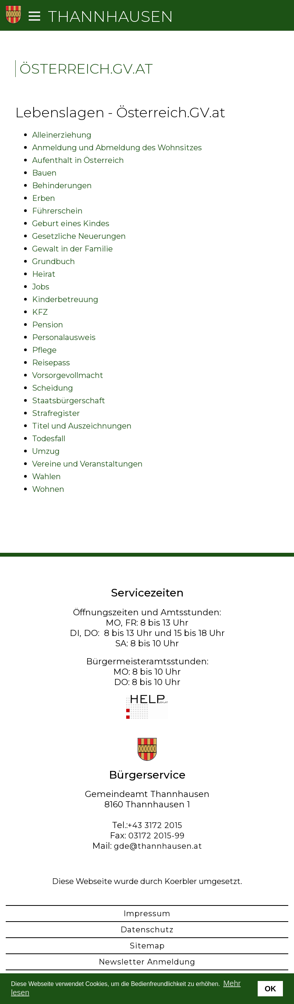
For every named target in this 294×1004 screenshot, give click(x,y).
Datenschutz (147, 929)
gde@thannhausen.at (158, 846)
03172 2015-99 (156, 835)
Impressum (147, 913)
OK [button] (270, 988)
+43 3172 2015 (155, 825)
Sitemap (147, 945)
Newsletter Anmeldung (147, 961)
